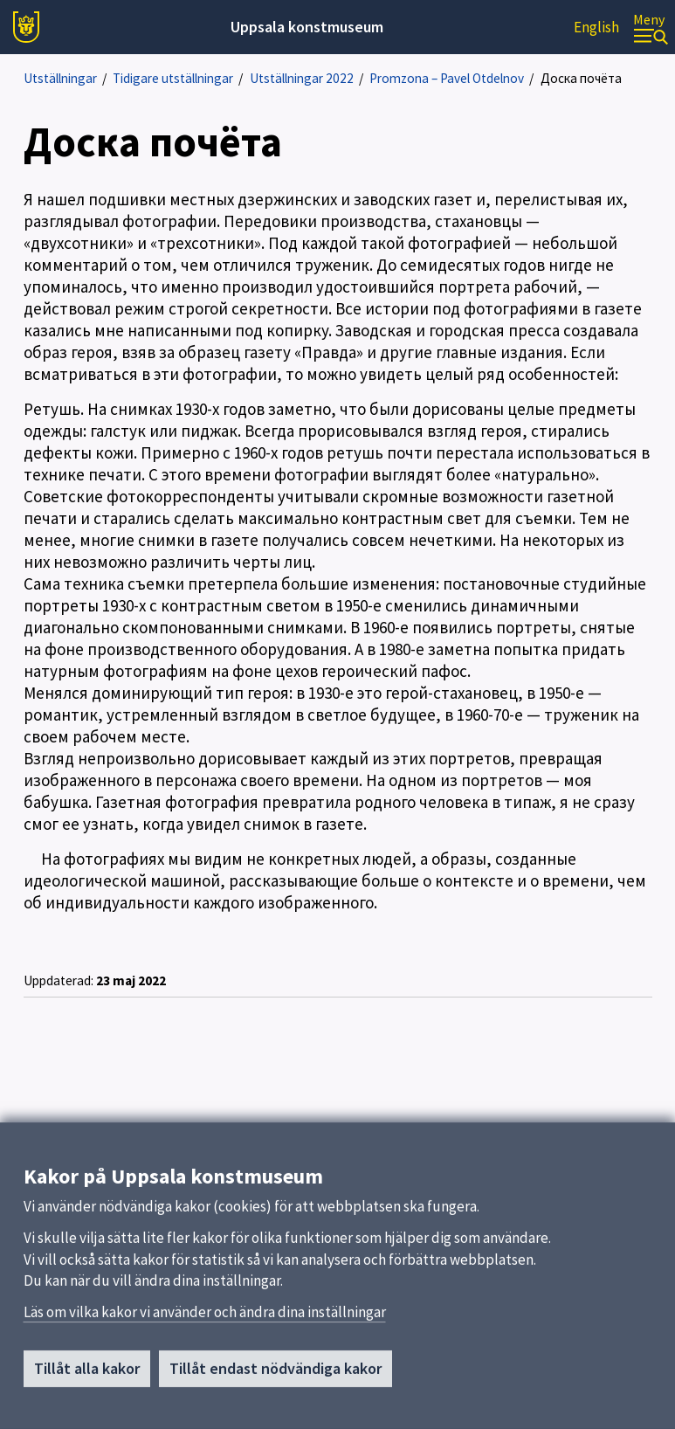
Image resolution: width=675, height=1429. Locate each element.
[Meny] (650, 27)
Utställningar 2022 (302, 78)
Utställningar (60, 78)
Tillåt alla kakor (87, 1374)
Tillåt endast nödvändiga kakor (275, 1374)
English (596, 27)
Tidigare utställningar (173, 78)
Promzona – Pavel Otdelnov (446, 78)
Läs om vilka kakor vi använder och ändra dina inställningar (205, 1318)
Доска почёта (581, 78)
